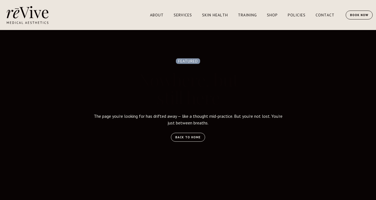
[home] (27, 15)
